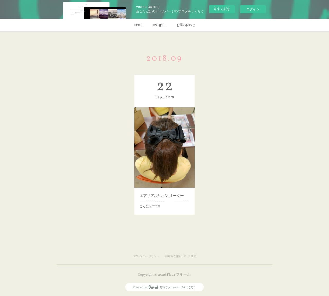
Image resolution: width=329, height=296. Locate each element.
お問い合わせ (186, 25)
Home (138, 25)
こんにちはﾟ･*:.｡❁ (152, 196)
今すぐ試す (222, 9)
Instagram (159, 25)
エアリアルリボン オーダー (162, 188)
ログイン (253, 9)
